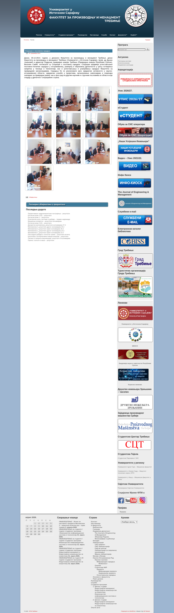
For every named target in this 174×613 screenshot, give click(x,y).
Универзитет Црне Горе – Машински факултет (135, 467)
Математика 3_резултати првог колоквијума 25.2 (46, 229)
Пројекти (100, 569)
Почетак (39, 35)
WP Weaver (146, 611)
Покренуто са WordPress (128, 611)
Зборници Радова (102, 537)
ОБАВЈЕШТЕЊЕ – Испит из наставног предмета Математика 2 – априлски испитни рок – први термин (72, 524)
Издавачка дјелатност (101, 531)
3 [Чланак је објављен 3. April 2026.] (42, 523)
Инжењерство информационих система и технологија (105, 596)
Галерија (96, 529)
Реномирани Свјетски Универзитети (131, 488)
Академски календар (125, 65)
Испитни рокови (124, 63)
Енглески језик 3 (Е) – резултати (39, 215)
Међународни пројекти (107, 571)
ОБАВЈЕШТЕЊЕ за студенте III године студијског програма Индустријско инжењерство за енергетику (71, 560)
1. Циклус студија (100, 586)
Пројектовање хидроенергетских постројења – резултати (49, 213)
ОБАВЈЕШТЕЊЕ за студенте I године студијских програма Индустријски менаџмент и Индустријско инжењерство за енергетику (71, 552)
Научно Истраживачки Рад (103, 558)
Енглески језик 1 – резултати (38, 217)
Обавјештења (33, 197)
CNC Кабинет (100, 544)
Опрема (98, 565)
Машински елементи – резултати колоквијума (44, 221)
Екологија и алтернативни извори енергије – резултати (48, 236)
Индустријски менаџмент (105, 588)
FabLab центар (100, 548)
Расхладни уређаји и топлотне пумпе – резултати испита (49, 234)
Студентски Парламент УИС (128, 458)
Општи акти (95, 607)
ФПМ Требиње (33, 611)
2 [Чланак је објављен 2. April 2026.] (38, 523)
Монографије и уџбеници (105, 539)
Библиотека (97, 527)
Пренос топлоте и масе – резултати (41, 240)
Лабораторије (98, 542)
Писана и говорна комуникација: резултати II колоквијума (49, 238)
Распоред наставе (124, 61)
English (133, 35)
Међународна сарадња (106, 562)
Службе (104, 35)
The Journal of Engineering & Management (105, 534)
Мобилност (103, 563)
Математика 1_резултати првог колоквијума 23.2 (46, 232)
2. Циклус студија (100, 600)
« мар (27, 536)
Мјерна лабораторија (103, 554)
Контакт (112, 35)
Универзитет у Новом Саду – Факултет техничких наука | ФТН (132, 472)
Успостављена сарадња (106, 575)
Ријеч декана (98, 579)
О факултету (49, 35)
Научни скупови (101, 560)
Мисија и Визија (99, 556)
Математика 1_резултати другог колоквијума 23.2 (46, 231)
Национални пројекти (107, 573)
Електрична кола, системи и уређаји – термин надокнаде (49, 219)
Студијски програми (65, 35)
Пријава (147, 40)
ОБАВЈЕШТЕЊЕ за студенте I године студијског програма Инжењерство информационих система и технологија (71, 532)
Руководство (82, 35)
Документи (122, 35)
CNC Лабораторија (102, 546)
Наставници (94, 35)
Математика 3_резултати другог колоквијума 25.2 (46, 227)
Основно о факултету (101, 577)
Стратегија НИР (101, 567)
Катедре (96, 540)
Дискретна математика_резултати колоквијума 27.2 (47, 225)
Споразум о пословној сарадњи (37, 51)
